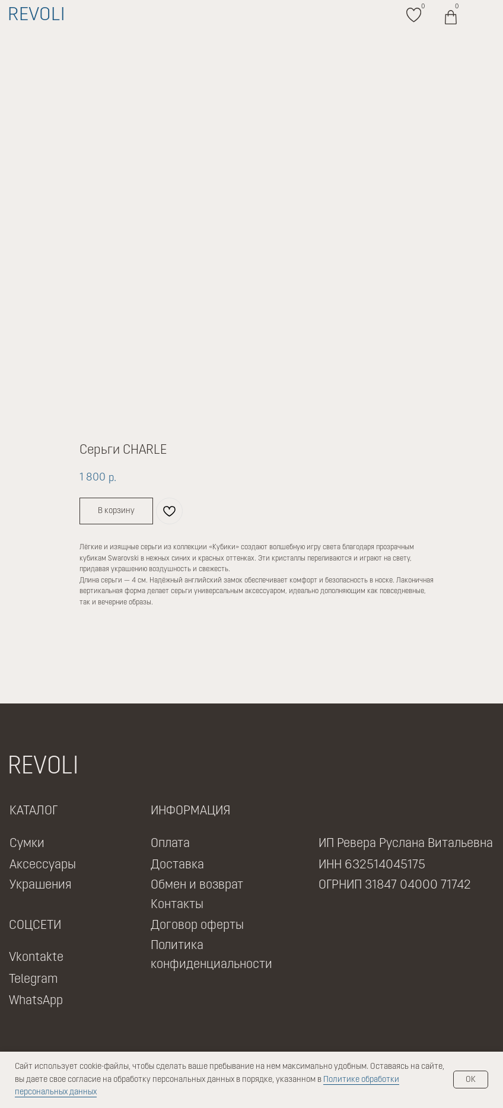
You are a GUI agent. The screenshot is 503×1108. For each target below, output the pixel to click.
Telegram (33, 979)
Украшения (40, 885)
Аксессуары (42, 865)
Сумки (26, 844)
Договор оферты (197, 925)
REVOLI (36, 15)
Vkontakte (36, 957)
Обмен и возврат (197, 885)
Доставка (177, 865)
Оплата (170, 844)
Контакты (177, 905)
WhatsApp (36, 1001)
